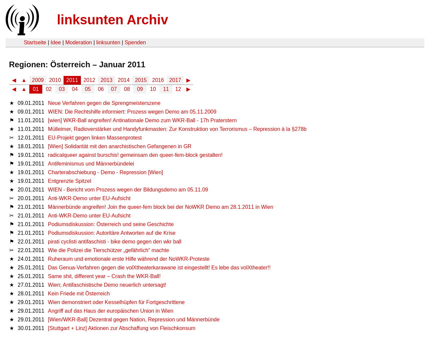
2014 (124, 80)
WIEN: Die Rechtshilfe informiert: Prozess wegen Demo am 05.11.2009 (132, 112)
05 (88, 89)
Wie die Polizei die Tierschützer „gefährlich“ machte (108, 250)
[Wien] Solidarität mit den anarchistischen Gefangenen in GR (119, 146)
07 (114, 89)
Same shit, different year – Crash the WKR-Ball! (104, 276)
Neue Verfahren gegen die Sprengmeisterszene (104, 103)
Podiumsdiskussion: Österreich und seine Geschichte (111, 224)
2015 (141, 80)
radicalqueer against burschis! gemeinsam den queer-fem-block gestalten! (135, 155)
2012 (90, 80)
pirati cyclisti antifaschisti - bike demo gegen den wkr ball (114, 241)
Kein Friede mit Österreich (79, 293)
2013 (106, 80)
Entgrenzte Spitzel (69, 181)
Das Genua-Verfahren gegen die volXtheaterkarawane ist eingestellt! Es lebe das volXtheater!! (159, 267)
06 (101, 89)
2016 (158, 80)
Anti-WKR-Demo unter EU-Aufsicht (89, 198)
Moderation (78, 42)
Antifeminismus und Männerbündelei (91, 164)
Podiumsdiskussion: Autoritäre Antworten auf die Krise (111, 233)
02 (49, 89)
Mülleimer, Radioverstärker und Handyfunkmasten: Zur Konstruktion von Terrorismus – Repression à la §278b (177, 129)
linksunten (108, 42)
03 (62, 89)
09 (140, 89)
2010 (55, 80)
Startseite (35, 42)
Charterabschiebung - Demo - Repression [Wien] (105, 172)
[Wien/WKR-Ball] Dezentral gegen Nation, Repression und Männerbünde (134, 319)
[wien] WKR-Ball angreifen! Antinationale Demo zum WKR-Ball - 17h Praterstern (142, 120)
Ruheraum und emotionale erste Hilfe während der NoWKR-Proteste (129, 259)
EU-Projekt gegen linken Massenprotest (95, 138)
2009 (38, 80)
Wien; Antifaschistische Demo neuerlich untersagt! (107, 285)
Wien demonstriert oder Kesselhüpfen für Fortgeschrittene (116, 302)
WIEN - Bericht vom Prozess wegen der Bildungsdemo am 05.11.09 (128, 189)
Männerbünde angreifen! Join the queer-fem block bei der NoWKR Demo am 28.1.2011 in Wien (160, 207)
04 (75, 89)
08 (127, 89)
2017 (175, 80)
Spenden (135, 42)
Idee (56, 42)
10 (153, 89)
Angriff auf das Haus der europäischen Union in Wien (110, 311)
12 (178, 89)
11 (166, 89)
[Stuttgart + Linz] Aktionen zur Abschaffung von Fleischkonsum (121, 328)
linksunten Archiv (112, 19)
